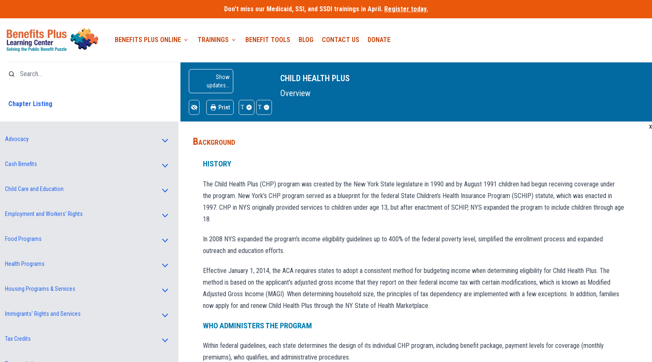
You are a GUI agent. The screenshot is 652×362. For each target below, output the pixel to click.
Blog (306, 40)
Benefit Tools (267, 40)
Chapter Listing (30, 104)
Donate (379, 40)
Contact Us (340, 40)
